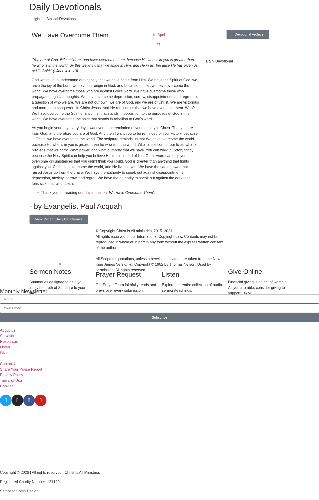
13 (75, 71)
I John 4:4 (62, 71)
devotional (93, 193)
